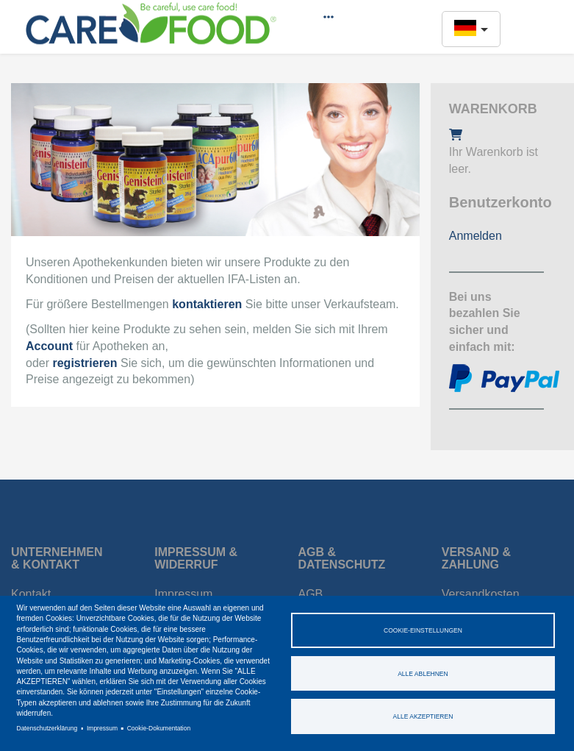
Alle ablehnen (423, 673)
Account (49, 346)
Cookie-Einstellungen (423, 630)
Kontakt (31, 594)
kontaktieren (207, 304)
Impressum (102, 728)
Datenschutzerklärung (47, 728)
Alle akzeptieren (423, 716)
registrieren (84, 363)
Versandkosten (481, 594)
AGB (310, 594)
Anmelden (475, 235)
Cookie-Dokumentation (158, 728)
